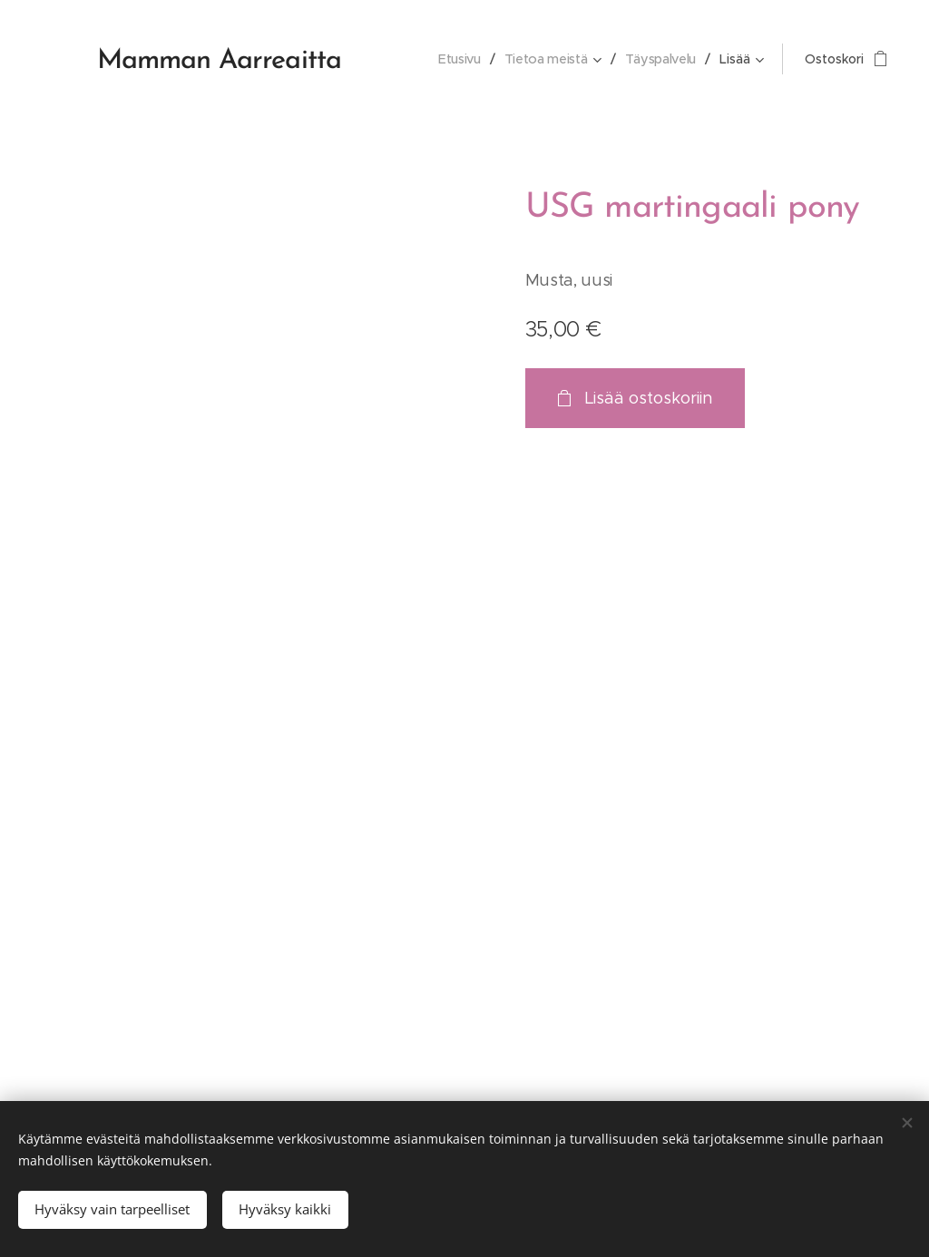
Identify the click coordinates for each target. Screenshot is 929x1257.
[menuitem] (400, 59)
